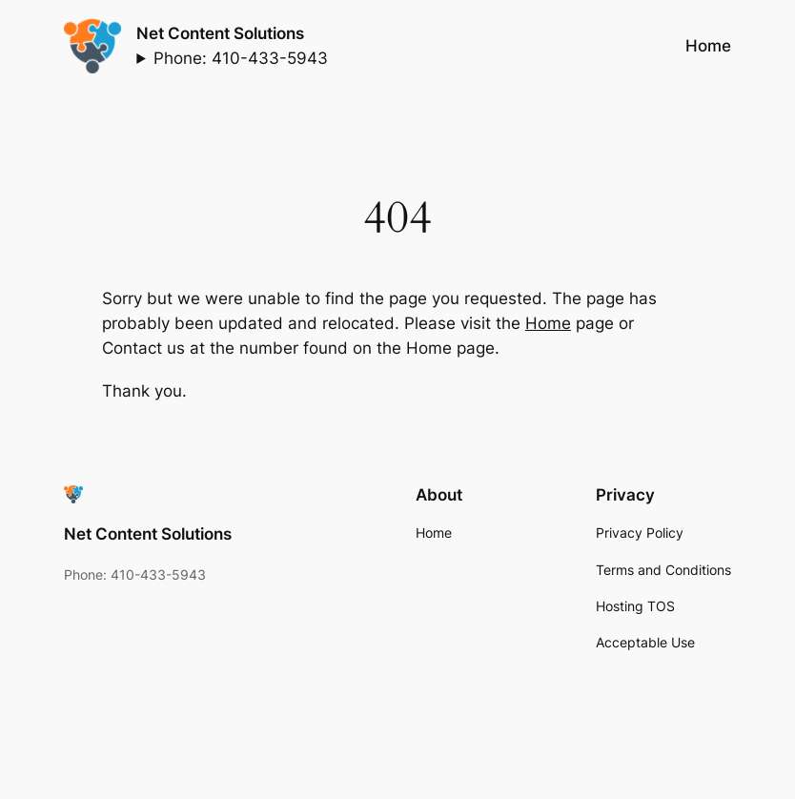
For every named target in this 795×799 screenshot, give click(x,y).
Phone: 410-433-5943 (240, 58)
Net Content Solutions (220, 33)
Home (548, 323)
